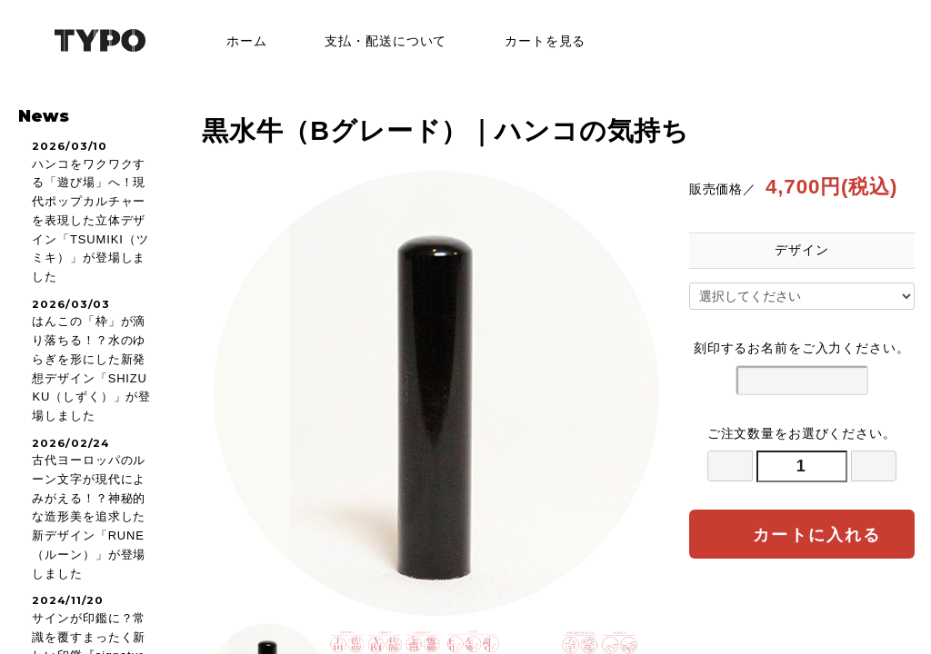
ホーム (233, 41)
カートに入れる (801, 534)
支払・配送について (372, 41)
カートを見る (532, 41)
